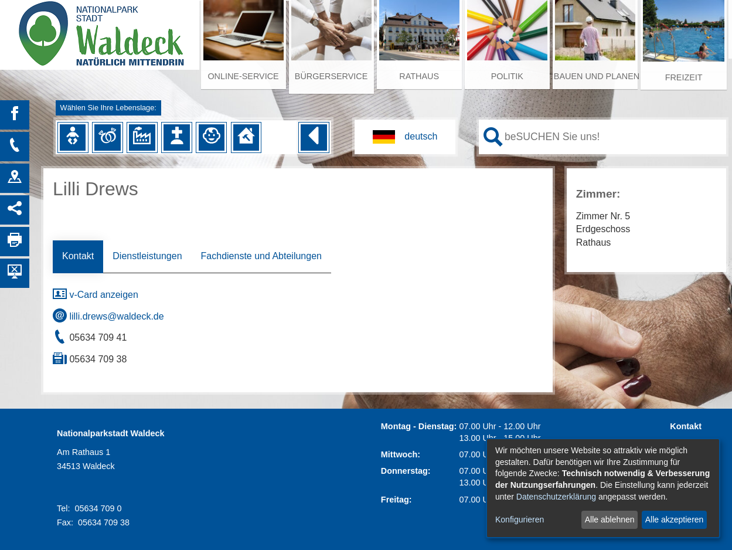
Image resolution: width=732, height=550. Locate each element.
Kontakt (78, 256)
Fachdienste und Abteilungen (261, 256)
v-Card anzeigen (95, 295)
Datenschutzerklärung (556, 496)
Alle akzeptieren (674, 519)
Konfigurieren (519, 519)
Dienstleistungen (147, 256)
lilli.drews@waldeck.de (108, 316)
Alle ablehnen (610, 519)
